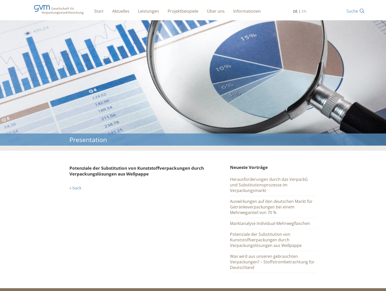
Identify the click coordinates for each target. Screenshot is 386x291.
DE (295, 11)
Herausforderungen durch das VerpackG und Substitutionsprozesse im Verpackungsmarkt (269, 185)
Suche (352, 11)
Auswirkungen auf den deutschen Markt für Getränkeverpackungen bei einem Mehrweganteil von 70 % (271, 207)
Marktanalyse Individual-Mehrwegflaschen (270, 223)
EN (304, 11)
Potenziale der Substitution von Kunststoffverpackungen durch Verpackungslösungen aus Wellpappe (266, 239)
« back (75, 188)
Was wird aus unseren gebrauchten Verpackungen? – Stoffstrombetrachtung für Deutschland (272, 262)
